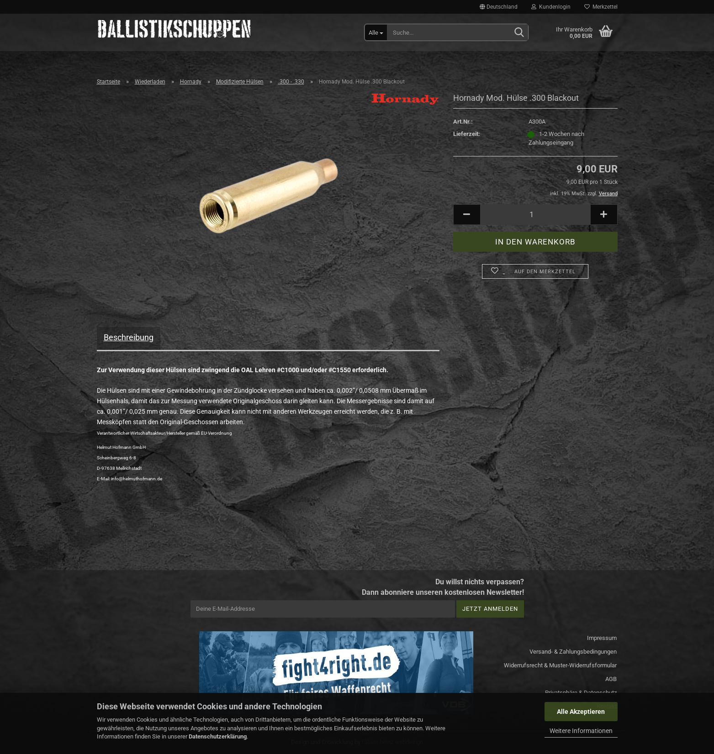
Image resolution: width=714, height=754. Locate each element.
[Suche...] (376, 32)
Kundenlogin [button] (551, 7)
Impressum (602, 637)
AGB (611, 679)
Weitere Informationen (581, 730)
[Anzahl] (535, 214)
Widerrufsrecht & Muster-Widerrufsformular (560, 665)
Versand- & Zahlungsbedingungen (573, 651)
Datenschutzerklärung (218, 736)
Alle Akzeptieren (581, 711)
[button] (498, 7)
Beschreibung (128, 337)
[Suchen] (519, 33)
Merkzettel (601, 7)
